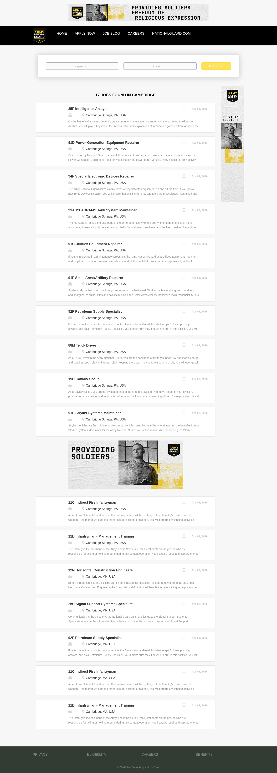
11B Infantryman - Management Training (101, 536)
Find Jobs (216, 66)
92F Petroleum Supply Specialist (95, 311)
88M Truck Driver (82, 345)
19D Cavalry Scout (83, 379)
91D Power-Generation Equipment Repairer (103, 143)
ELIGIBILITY (97, 754)
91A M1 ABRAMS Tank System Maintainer (102, 210)
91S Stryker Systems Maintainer (94, 413)
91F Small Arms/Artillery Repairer (95, 278)
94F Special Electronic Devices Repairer (101, 176)
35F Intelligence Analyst (88, 109)
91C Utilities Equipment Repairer (95, 244)
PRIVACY (40, 754)
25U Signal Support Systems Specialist (100, 604)
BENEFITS (204, 754)
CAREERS (149, 754)
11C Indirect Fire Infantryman (92, 502)
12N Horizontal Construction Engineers (100, 570)
